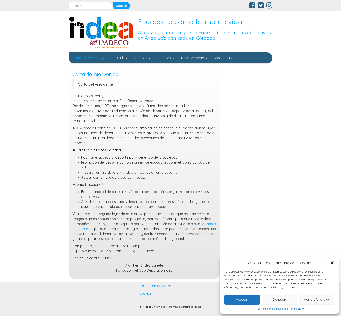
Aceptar (242, 299)
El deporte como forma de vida (190, 21)
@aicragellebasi (191, 306)
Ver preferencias (317, 299)
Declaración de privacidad (272, 308)
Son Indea (223, 58)
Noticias (142, 58)
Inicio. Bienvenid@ (91, 58)
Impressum (297, 308)
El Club (120, 58)
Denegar (279, 299)
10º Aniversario (194, 58)
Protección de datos (155, 286)
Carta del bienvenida (95, 74)
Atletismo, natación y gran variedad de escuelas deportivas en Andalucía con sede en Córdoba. (204, 35)
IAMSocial (145, 306)
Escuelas (165, 58)
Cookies (145, 293)
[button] (332, 263)
